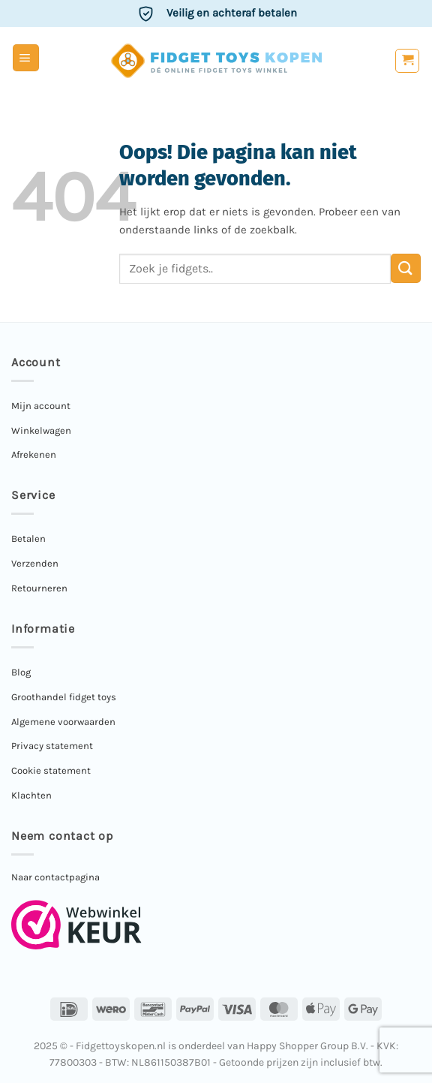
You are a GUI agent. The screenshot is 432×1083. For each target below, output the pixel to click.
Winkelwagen (41, 430)
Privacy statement (52, 745)
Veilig (231, 13)
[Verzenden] (406, 268)
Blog (21, 672)
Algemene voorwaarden (63, 721)
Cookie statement (51, 770)
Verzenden (34, 563)
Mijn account (40, 405)
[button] (26, 57)
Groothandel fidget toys (63, 696)
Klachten (31, 795)
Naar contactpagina (55, 877)
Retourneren (39, 588)
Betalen (28, 538)
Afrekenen (33, 454)
